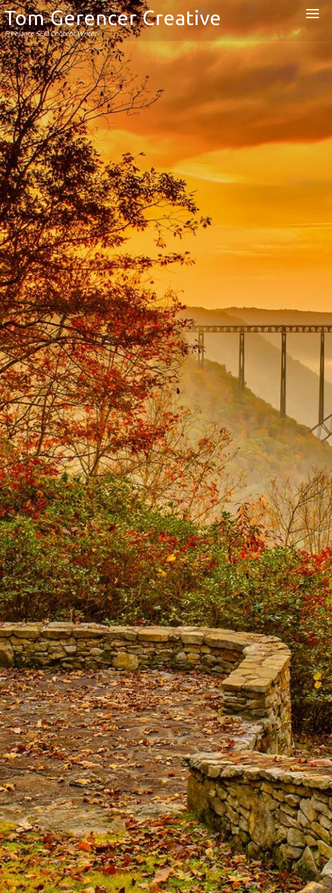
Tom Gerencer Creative (112, 17)
